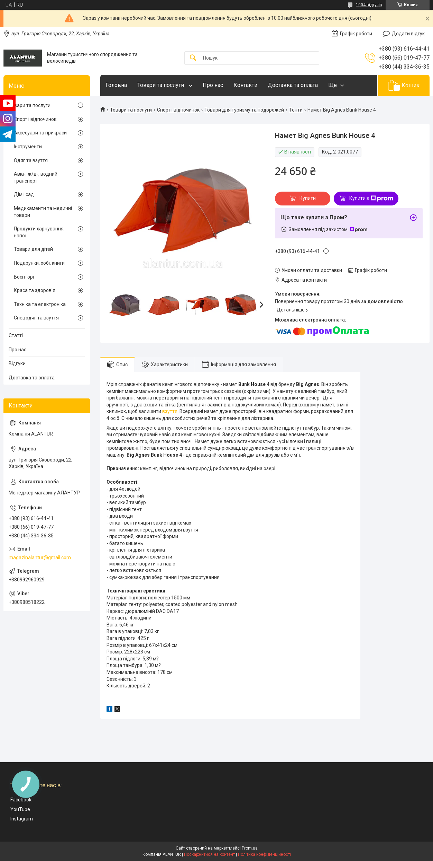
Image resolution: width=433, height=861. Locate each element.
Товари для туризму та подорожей (244, 110)
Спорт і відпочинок (178, 110)
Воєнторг (24, 277)
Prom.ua (250, 848)
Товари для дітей (33, 249)
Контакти (245, 85)
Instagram (21, 819)
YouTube (20, 809)
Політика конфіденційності (264, 854)
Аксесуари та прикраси (40, 132)
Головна (116, 85)
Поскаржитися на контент (209, 854)
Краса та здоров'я (34, 290)
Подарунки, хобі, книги (39, 263)
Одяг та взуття (31, 160)
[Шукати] (193, 58)
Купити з (371, 198)
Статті (16, 335)
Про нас (213, 85)
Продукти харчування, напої (39, 232)
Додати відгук (408, 33)
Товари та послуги (161, 85)
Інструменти (28, 146)
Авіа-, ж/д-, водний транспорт (35, 177)
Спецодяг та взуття (36, 317)
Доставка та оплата (293, 85)
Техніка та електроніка (40, 304)
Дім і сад (24, 194)
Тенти (296, 110)
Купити (308, 198)
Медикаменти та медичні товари (43, 211)
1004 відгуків (369, 4)
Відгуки (17, 363)
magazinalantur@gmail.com (40, 557)
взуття (169, 411)
